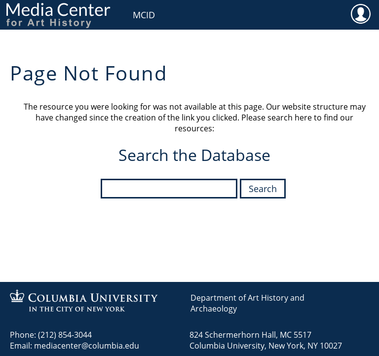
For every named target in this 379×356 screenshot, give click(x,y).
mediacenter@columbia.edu (86, 345)
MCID (144, 15)
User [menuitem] (360, 13)
